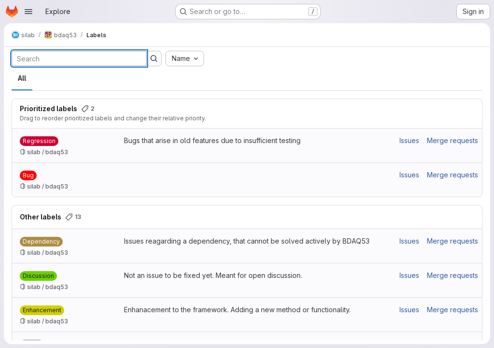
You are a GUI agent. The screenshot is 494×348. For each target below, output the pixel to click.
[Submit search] (154, 58)
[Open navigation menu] (28, 11)
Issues (409, 140)
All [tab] (22, 78)
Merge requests (452, 140)
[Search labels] (79, 58)
